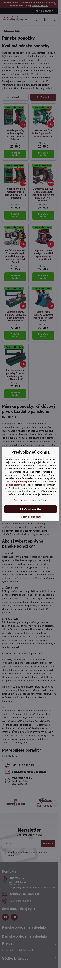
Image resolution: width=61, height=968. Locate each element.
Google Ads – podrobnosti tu (27, 481)
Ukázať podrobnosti (30, 516)
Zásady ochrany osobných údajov (30, 500)
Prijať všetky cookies (30, 509)
